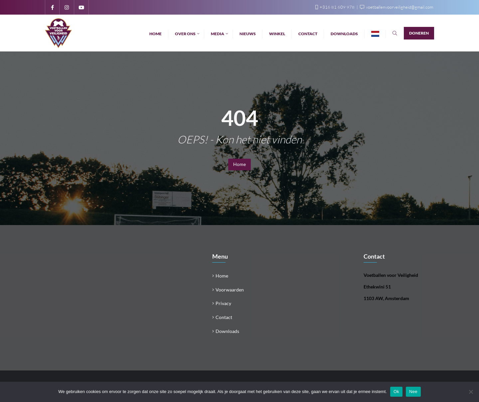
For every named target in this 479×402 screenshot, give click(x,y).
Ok (396, 391)
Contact (224, 317)
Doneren (419, 33)
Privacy (223, 303)
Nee (413, 391)
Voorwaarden (230, 289)
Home (239, 164)
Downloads (227, 331)
